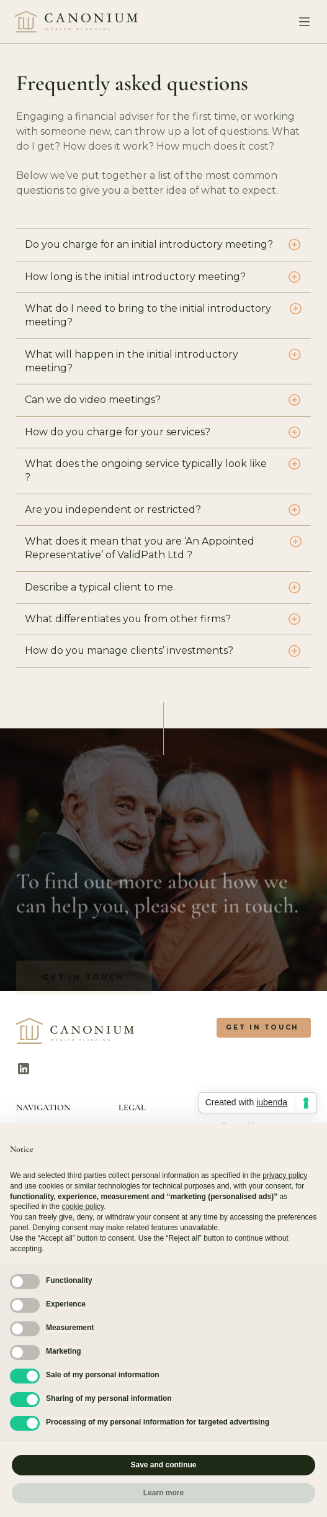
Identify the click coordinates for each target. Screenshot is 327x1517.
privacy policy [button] (284, 1175)
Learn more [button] (163, 1492)
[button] (301, 22)
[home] (77, 22)
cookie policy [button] (82, 1206)
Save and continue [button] (163, 1464)
